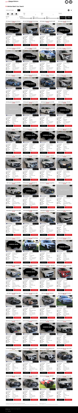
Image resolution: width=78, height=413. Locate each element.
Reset (19, 10)
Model (42, 13)
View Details (9, 44)
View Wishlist (18, 34)
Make (24, 13)
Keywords (60, 13)
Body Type (7, 16)
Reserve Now (17, 44)
